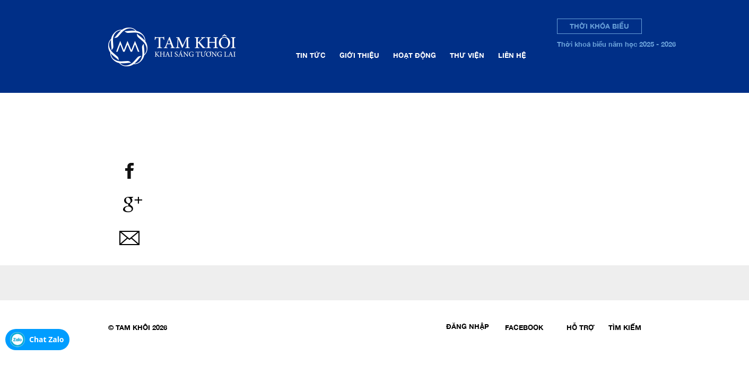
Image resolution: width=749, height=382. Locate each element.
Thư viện (467, 55)
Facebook (524, 327)
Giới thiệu (359, 55)
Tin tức (311, 55)
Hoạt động (414, 55)
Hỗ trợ (581, 327)
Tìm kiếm (624, 327)
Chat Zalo (46, 339)
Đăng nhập (467, 326)
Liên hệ (512, 55)
